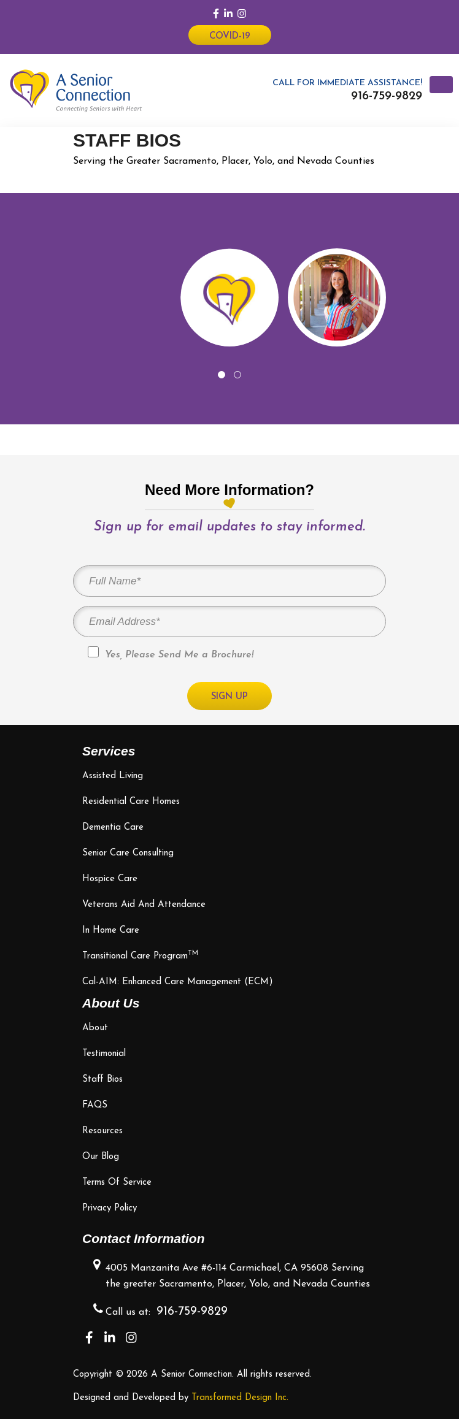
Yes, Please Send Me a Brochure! (170, 653)
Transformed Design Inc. (239, 1397)
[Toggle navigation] (441, 84)
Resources (102, 1131)
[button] (222, 374)
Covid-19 (229, 36)
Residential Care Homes (131, 801)
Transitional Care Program (140, 956)
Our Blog (100, 1156)
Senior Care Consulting (128, 853)
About (95, 1028)
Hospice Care (109, 879)
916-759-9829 (386, 96)
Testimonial (104, 1053)
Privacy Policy (109, 1208)
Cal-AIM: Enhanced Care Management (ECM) (177, 982)
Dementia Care (113, 827)
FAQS (94, 1105)
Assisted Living (112, 776)
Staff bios (102, 1079)
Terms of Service (117, 1182)
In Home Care (110, 930)
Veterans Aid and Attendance (144, 904)
